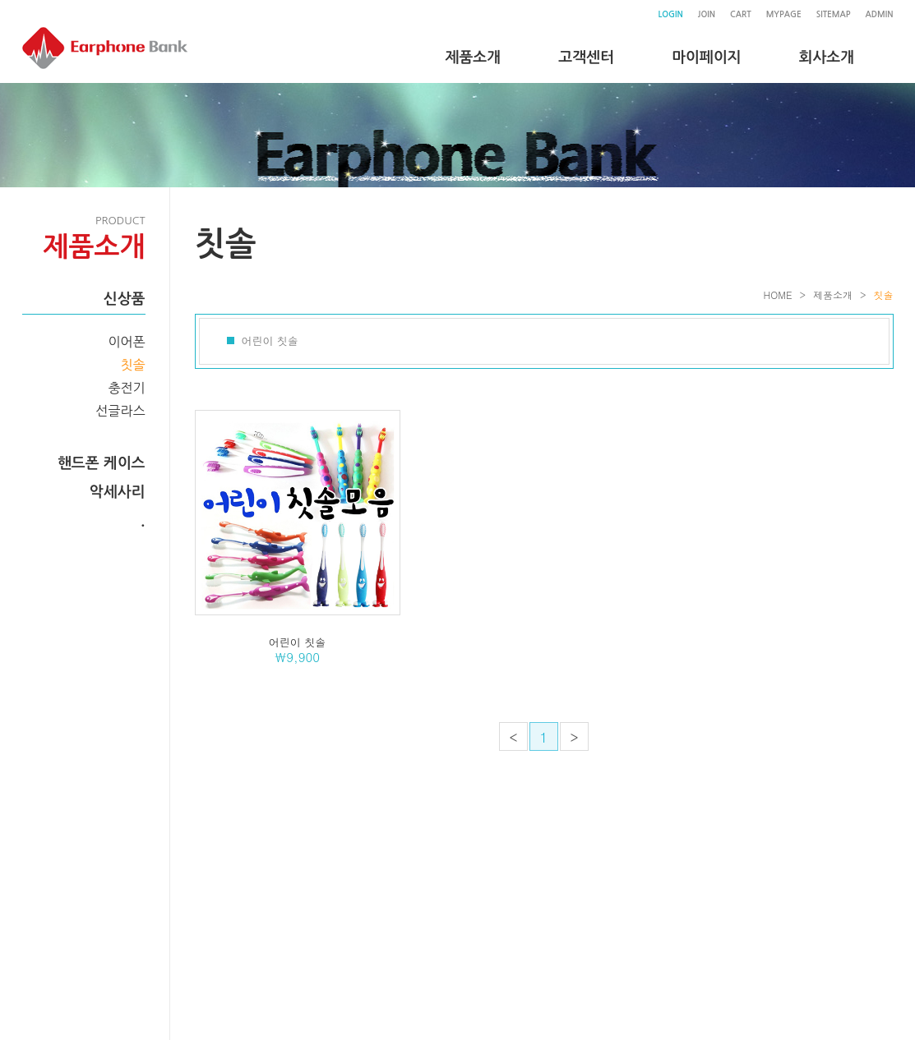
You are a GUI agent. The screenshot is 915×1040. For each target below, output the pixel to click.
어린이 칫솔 (270, 340)
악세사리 (118, 492)
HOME (778, 294)
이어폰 (126, 341)
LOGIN (670, 14)
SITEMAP (833, 14)
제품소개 (833, 294)
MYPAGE (784, 14)
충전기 (126, 387)
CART (740, 14)
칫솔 (132, 364)
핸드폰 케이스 (102, 463)
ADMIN (880, 14)
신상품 (125, 299)
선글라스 (120, 410)
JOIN (706, 14)
